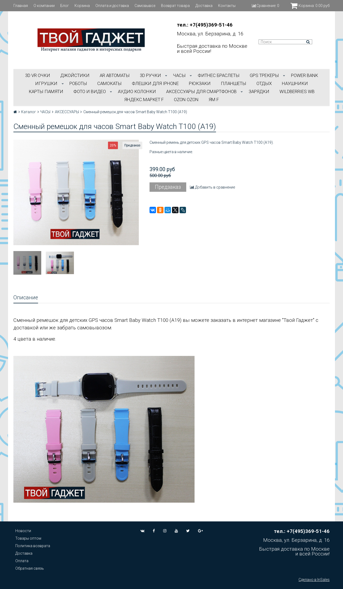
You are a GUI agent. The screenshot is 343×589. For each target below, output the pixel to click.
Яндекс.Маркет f (144, 99)
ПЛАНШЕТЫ (233, 83)
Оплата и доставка (112, 6)
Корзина (82, 6)
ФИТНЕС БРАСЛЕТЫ (219, 75)
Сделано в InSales (314, 579)
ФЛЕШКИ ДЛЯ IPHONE (155, 83)
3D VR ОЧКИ (37, 75)
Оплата (21, 561)
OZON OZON (186, 99)
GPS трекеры (264, 75)
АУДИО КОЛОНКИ (137, 91)
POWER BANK (304, 75)
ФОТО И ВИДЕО (89, 91)
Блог (64, 6)
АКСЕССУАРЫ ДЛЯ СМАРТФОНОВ (201, 91)
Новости (23, 531)
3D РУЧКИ (150, 75)
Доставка (203, 6)
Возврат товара (175, 6)
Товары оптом (28, 538)
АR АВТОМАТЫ (115, 75)
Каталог (28, 112)
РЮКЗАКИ (200, 83)
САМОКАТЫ (109, 83)
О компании (44, 6)
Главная (20, 6)
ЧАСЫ (179, 75)
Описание (25, 297)
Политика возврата (32, 546)
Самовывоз (145, 6)
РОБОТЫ (78, 83)
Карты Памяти (46, 91)
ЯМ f (214, 99)
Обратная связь (29, 568)
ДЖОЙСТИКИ (75, 75)
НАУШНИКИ (295, 83)
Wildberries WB (297, 91)
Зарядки (259, 91)
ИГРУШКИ (46, 83)
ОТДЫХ (264, 83)
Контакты (227, 6)
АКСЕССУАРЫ (67, 112)
